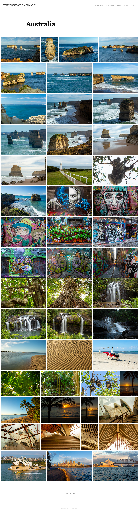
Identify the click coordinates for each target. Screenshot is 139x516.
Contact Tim (129, 5)
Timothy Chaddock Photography (18, 5)
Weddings (99, 5)
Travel (119, 5)
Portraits (110, 5)
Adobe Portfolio (73, 508)
